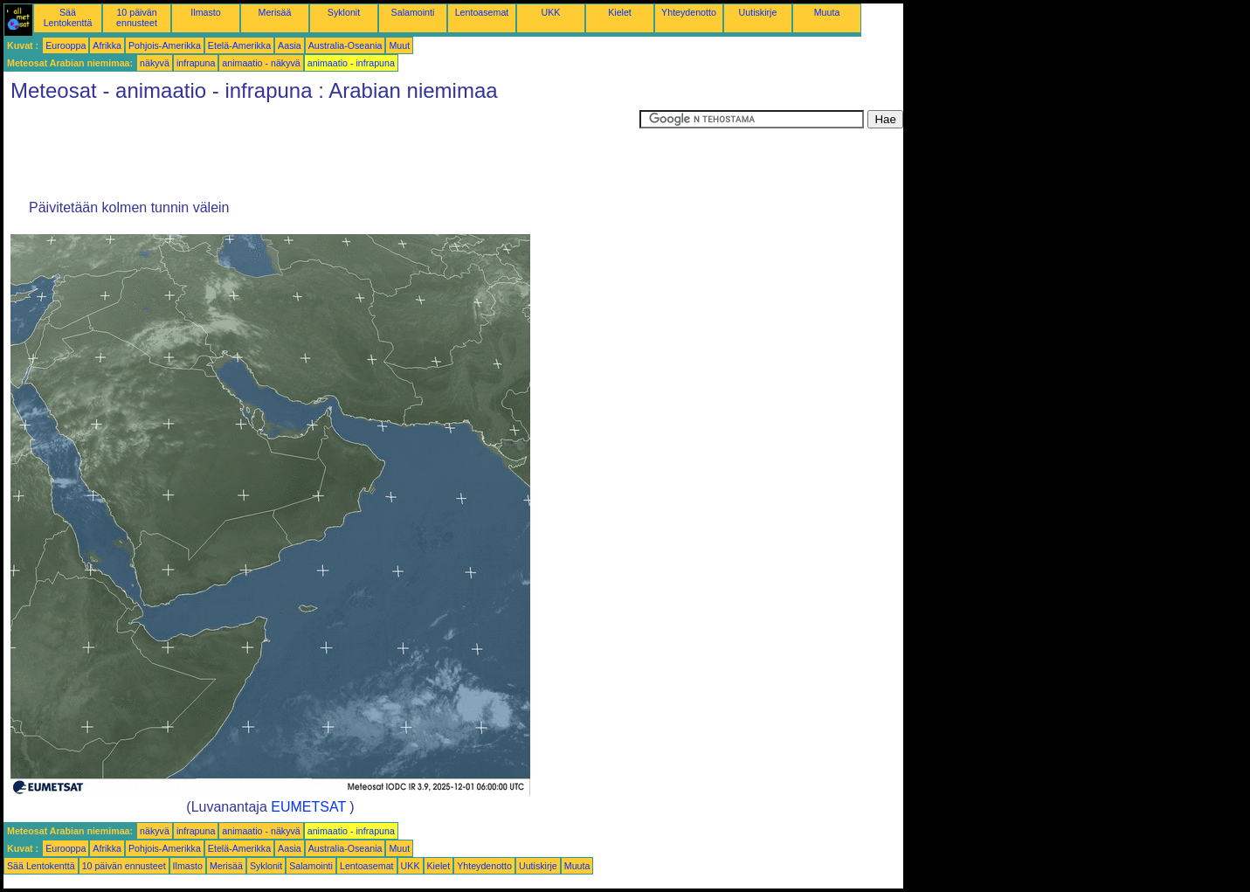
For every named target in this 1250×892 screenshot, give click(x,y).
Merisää (275, 12)
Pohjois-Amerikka (164, 45)
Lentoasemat (482, 12)
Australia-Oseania (345, 45)
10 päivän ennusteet (136, 17)
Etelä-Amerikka (239, 45)
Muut (399, 45)
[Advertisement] (321, 149)
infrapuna (195, 63)
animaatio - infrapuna (351, 63)
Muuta (827, 12)
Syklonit (344, 12)
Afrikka (107, 45)
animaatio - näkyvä (261, 63)
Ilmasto (205, 12)
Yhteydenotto (688, 12)
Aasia (289, 45)
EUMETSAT (308, 806)
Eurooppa (65, 45)
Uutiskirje (758, 12)
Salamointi (413, 12)
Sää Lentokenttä (68, 17)
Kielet (620, 12)
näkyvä (154, 63)
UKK (551, 12)
